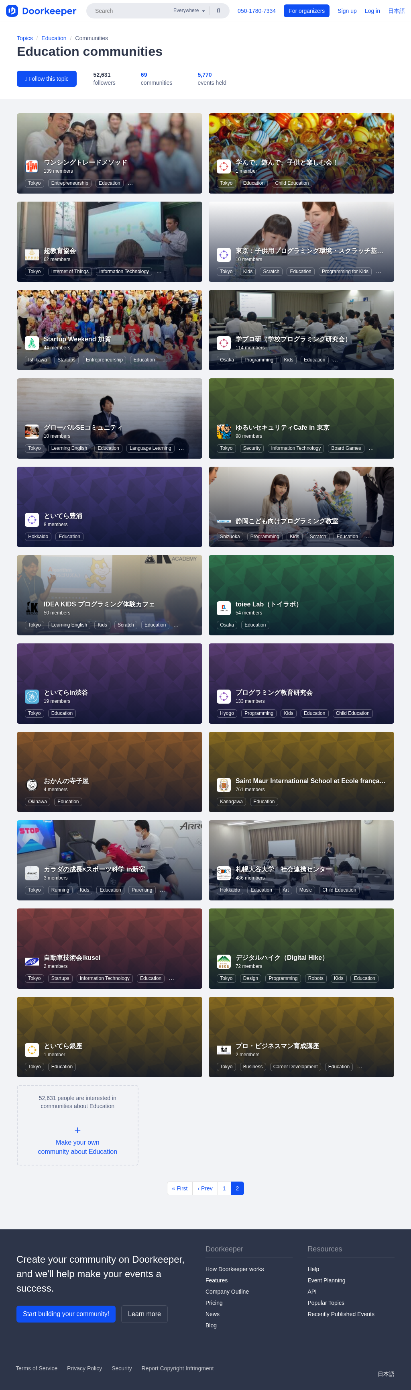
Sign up (347, 11)
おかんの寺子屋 (66, 781)
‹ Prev (204, 1188)
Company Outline (227, 1291)
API (312, 1291)
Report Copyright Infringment (178, 1368)
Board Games (346, 448)
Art (286, 890)
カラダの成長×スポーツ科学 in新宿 (94, 869)
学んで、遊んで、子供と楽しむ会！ (287, 162)
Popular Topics (325, 1303)
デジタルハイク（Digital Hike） (282, 957)
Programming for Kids (345, 271)
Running (60, 890)
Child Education (292, 183)
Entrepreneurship (69, 183)
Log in (372, 11)
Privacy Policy (84, 1368)
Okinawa (37, 801)
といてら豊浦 (63, 515)
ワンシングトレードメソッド (85, 162)
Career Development (295, 1067)
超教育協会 (60, 250)
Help (313, 1269)
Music (305, 890)
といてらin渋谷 (66, 692)
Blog (211, 1325)
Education (53, 38)
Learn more (144, 1313)
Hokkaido (38, 536)
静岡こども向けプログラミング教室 (287, 521)
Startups (66, 360)
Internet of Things (70, 271)
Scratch (271, 271)
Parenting (142, 890)
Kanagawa (231, 801)
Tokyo (34, 183)
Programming (258, 360)
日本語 (396, 11)
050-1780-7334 (257, 11)
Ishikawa (37, 360)
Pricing (214, 1303)
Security (251, 448)
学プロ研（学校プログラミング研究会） (293, 339)
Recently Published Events (340, 1314)
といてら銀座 (63, 1046)
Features (217, 1280)
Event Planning (326, 1280)
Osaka (227, 360)
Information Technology (124, 271)
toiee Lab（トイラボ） (269, 604)
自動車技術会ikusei (72, 957)
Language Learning (150, 448)
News (213, 1314)
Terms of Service (36, 1368)
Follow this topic (47, 79)
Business (253, 1067)
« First (180, 1188)
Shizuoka (230, 536)
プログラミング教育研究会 (274, 692)
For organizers (307, 11)
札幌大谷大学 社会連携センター (284, 869)
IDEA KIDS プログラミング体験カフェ (99, 604)
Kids (247, 271)
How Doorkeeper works (235, 1269)
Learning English (69, 448)
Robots (316, 978)
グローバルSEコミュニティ (83, 427)
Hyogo (227, 713)
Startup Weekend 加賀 (77, 339)
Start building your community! (66, 1313)
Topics (25, 38)
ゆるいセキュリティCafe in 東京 (283, 427)
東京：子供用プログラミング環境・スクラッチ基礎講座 (316, 250)
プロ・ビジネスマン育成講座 (277, 1046)
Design (250, 978)
